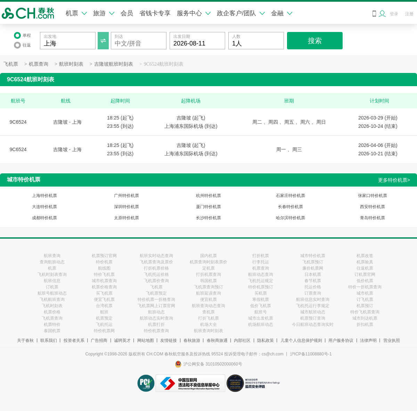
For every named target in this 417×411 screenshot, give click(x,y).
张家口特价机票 (372, 195)
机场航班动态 (260, 324)
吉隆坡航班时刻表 (113, 64)
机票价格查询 (104, 287)
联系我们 (48, 340)
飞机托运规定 (260, 280)
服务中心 (194, 13)
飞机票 (10, 64)
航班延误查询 (208, 293)
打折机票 (260, 255)
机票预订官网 (104, 255)
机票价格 (52, 312)
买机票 (260, 293)
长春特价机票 (290, 206)
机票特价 (52, 324)
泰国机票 (52, 330)
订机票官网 (364, 274)
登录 (394, 13)
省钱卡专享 (155, 13)
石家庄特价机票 (290, 195)
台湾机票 (104, 305)
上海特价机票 (44, 195)
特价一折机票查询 (365, 287)
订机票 (52, 287)
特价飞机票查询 (364, 312)
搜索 (315, 40)
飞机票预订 (312, 262)
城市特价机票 (312, 255)
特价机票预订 (260, 287)
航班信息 (52, 280)
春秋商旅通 (217, 340)
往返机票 (365, 268)
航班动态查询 (260, 274)
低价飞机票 (260, 305)
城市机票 (365, 293)
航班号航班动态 (52, 293)
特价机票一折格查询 (156, 299)
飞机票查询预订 (208, 287)
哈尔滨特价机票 (290, 217)
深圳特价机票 (126, 206)
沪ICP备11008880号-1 (311, 354)
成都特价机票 (44, 217)
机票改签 (365, 255)
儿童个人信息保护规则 (301, 340)
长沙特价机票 (208, 217)
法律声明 (368, 340)
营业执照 (391, 340)
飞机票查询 (52, 318)
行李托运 (260, 262)
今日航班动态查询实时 (313, 324)
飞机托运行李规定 (312, 305)
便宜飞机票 (104, 299)
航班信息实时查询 (312, 299)
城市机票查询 (104, 280)
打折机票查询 (208, 274)
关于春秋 (25, 340)
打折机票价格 (156, 268)
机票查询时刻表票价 (208, 262)
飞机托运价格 (156, 274)
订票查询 (312, 293)
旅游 (103, 13)
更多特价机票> (394, 180)
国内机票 (208, 255)
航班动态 (156, 312)
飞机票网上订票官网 (156, 305)
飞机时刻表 (52, 305)
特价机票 (104, 262)
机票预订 (365, 305)
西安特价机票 (372, 206)
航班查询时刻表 (208, 330)
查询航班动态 (52, 262)
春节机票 (312, 280)
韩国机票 (208, 280)
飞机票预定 (156, 293)
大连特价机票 (44, 206)
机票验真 (365, 262)
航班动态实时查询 (156, 318)
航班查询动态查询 (208, 305)
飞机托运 (104, 324)
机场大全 (208, 324)
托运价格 (312, 287)
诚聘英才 (122, 340)
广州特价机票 (126, 195)
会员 (127, 13)
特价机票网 (104, 330)
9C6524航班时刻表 (163, 64)
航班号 (260, 312)
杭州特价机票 (208, 195)
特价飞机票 (104, 274)
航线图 (104, 268)
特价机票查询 (156, 330)
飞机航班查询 (52, 299)
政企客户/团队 (241, 13)
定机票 (208, 268)
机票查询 (38, 64)
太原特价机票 (126, 217)
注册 (409, 13)
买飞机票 (104, 293)
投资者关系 (74, 340)
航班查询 (52, 255)
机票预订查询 (312, 318)
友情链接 (168, 340)
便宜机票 (208, 299)
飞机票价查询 (156, 280)
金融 (281, 13)
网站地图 (145, 340)
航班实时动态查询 (156, 255)
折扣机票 (365, 324)
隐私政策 (265, 340)
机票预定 (104, 318)
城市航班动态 (312, 312)
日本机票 (312, 274)
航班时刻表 (71, 64)
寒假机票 (260, 299)
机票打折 (156, 324)
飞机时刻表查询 (52, 274)
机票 (76, 13)
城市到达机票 (364, 318)
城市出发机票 (260, 318)
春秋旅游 (191, 340)
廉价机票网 (312, 268)
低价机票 (365, 280)
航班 (104, 312)
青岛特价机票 (372, 217)
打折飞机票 (208, 318)
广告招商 (99, 340)
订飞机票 (365, 299)
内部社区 (242, 340)
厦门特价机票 (208, 206)
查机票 (208, 312)
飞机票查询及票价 (156, 262)
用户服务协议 (340, 340)
